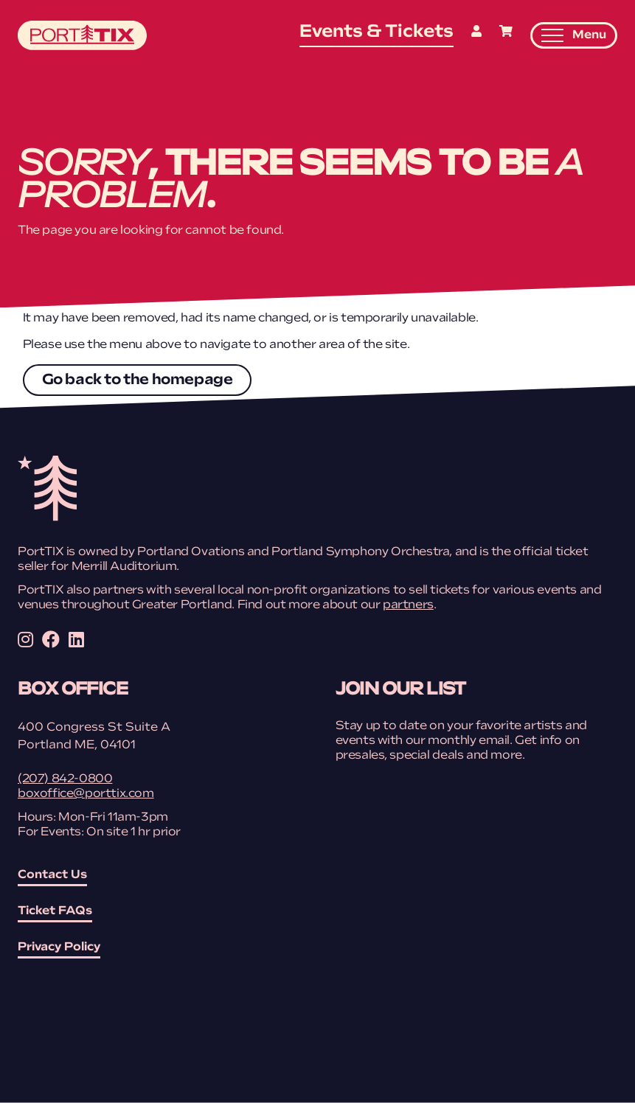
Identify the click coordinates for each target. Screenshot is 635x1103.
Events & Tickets (376, 32)
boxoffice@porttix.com (86, 794)
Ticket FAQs (55, 911)
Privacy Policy (59, 947)
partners (408, 605)
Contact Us (52, 875)
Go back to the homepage (137, 380)
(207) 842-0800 (65, 779)
